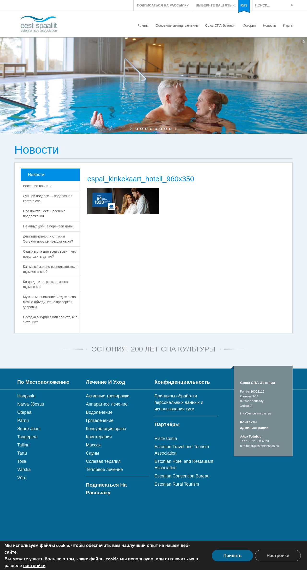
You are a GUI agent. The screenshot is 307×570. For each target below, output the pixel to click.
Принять (232, 555)
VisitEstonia (165, 438)
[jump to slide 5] (156, 128)
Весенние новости (37, 186)
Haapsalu (26, 396)
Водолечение (99, 412)
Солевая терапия (103, 461)
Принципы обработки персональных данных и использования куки (178, 402)
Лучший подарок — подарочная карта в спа (47, 198)
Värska (24, 469)
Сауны (92, 453)
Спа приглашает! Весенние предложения (44, 213)
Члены (143, 25)
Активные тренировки (108, 396)
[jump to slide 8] (170, 128)
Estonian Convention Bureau (181, 476)
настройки (34, 566)
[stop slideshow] (176, 128)
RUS (244, 5)
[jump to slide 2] (141, 128)
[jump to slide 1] (136, 128)
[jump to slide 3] (146, 128)
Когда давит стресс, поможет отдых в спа (45, 284)
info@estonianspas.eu (255, 413)
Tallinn (23, 445)
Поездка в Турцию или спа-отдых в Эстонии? (50, 319)
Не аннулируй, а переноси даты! (48, 226)
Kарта (287, 25)
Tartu (22, 453)
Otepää (24, 412)
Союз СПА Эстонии (220, 25)
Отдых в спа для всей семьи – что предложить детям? (49, 254)
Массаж (93, 445)
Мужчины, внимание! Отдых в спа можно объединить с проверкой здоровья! (49, 302)
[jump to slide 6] (160, 128)
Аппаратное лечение (107, 404)
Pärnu (23, 420)
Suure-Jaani (29, 428)
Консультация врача (106, 428)
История (249, 25)
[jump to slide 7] (165, 128)
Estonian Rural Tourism (176, 484)
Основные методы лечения (177, 25)
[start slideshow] (131, 128)
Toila (21, 461)
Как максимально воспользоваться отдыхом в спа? (50, 269)
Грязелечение (99, 420)
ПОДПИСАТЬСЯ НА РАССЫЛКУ (163, 5)
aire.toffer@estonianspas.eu (259, 446)
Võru (21, 477)
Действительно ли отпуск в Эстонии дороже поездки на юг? (48, 238)
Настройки (277, 555)
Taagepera (27, 436)
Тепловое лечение (104, 469)
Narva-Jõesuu (30, 404)
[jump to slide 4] (151, 128)
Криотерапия (99, 436)
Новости (269, 25)
